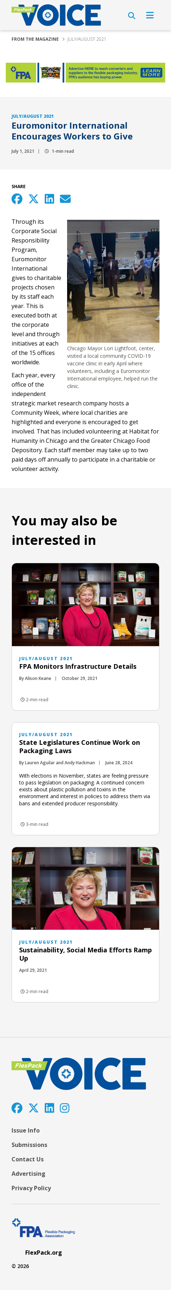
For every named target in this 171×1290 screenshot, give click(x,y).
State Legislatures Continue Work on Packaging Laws (79, 746)
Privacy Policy (31, 1188)
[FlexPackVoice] (56, 15)
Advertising (28, 1174)
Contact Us (28, 1159)
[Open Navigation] (149, 15)
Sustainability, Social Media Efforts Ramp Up (85, 954)
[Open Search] (131, 16)
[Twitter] (33, 1107)
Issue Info (26, 1130)
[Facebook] (17, 1107)
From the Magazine (35, 39)
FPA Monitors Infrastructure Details (77, 666)
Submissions (29, 1145)
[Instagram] (64, 1107)
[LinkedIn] (49, 1107)
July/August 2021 (86, 39)
